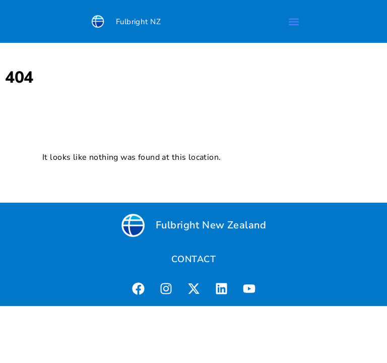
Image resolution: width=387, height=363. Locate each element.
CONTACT (193, 259)
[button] (293, 21)
